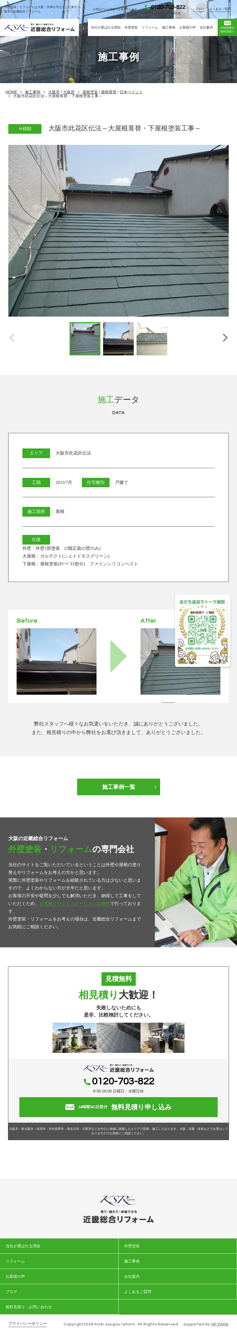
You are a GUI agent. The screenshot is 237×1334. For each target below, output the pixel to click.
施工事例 (168, 27)
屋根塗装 (90, 92)
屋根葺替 (108, 92)
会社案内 (206, 27)
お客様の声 (187, 27)
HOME (11, 92)
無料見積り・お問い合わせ (29, 1307)
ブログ (200, 9)
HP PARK (220, 1324)
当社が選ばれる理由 (106, 27)
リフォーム (150, 27)
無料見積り (227, 27)
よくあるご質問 (220, 9)
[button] (225, 339)
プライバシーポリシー (27, 1324)
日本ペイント (131, 92)
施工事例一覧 (118, 787)
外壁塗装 (131, 27)
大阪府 (69, 92)
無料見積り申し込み (118, 1107)
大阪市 (54, 92)
